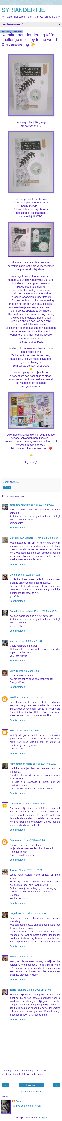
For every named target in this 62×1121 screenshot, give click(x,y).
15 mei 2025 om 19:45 (33, 803)
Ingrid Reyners (18, 989)
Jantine (14, 870)
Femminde (15, 840)
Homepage (31, 1085)
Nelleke (14, 956)
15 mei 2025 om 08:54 (29, 574)
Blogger (43, 1117)
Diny (12, 671)
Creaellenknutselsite (21, 611)
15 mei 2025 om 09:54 (45, 611)
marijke (14, 697)
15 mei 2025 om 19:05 (27, 730)
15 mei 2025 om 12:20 (30, 697)
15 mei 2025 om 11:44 (30, 641)
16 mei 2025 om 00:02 (30, 956)
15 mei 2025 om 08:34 (46, 538)
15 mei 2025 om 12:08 (27, 671)
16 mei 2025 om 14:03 (39, 989)
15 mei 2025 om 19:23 (44, 763)
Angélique (16, 913)
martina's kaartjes (20, 504)
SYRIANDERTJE (23, 10)
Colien (13, 574)
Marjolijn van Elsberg (22, 538)
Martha (13, 641)
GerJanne (15, 803)
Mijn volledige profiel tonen (26, 1105)
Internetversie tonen (31, 1091)
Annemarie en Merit (21, 763)
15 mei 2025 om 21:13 (30, 870)
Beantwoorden (17, 527)
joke (12, 730)
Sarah (19, 1101)
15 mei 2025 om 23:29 (34, 913)
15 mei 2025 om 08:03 (42, 504)
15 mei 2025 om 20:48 (34, 840)
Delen (7, 487)
